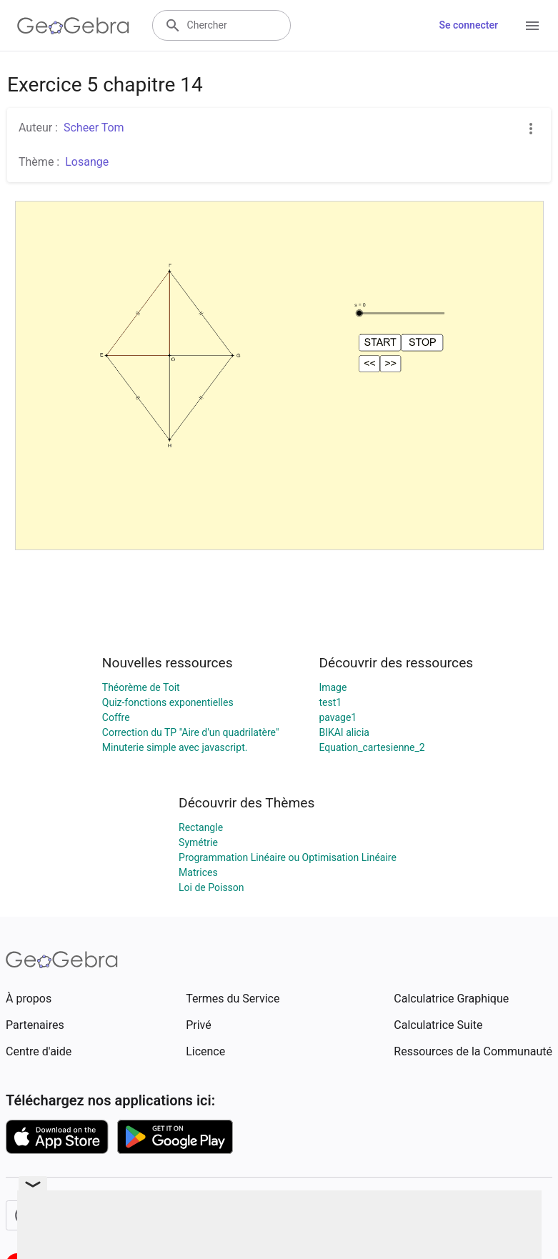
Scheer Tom (94, 127)
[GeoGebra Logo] (73, 25)
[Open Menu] (532, 25)
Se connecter (468, 25)
